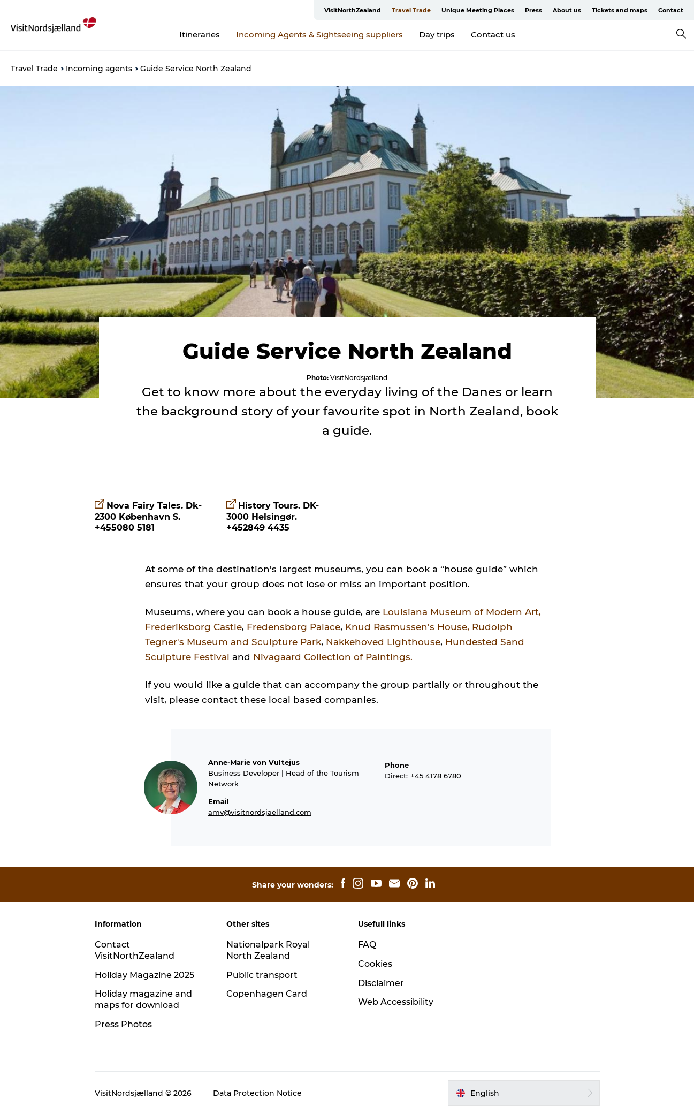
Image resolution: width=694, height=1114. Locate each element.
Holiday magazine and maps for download (143, 999)
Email (218, 801)
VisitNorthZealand (352, 10)
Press (533, 10)
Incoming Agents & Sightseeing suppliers (319, 34)
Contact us (493, 34)
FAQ (367, 944)
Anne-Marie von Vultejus (254, 762)
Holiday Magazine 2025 (144, 975)
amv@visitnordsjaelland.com (259, 812)
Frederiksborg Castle (193, 627)
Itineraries (199, 34)
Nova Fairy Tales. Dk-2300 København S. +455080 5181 (148, 517)
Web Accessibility (395, 1002)
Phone (397, 765)
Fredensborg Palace (293, 627)
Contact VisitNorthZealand (134, 950)
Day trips (437, 34)
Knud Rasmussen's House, (407, 627)
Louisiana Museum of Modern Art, (462, 612)
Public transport (262, 975)
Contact (670, 10)
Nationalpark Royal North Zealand (268, 950)
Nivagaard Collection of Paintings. (334, 656)
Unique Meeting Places (477, 10)
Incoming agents (99, 68)
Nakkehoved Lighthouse (383, 641)
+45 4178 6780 (435, 775)
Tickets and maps (619, 10)
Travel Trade (411, 10)
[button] (523, 1093)
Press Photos (123, 1024)
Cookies (375, 964)
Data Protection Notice (257, 1093)
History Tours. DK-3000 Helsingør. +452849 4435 (272, 517)
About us (567, 10)
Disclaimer (381, 983)
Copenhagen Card (266, 994)
